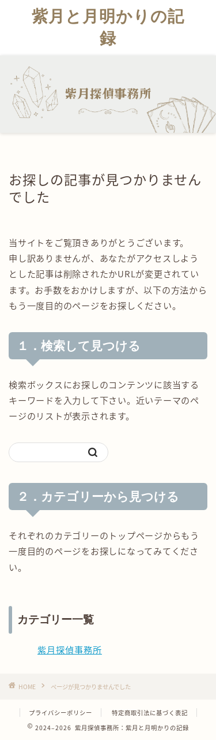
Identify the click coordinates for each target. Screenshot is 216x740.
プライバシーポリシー (60, 712)
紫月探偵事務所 (69, 649)
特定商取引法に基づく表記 (150, 712)
